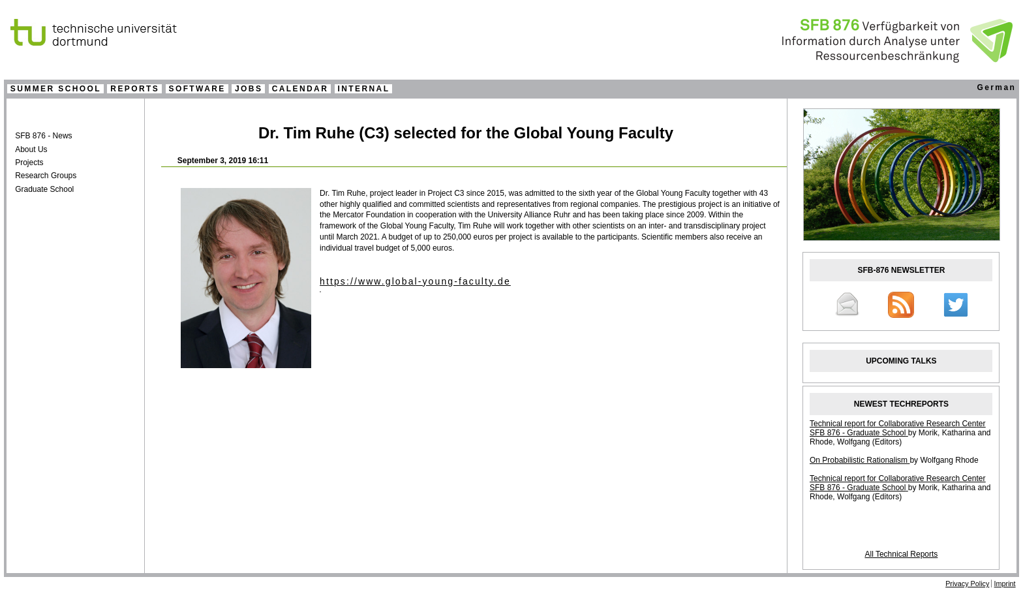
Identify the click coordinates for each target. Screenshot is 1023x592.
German (996, 87)
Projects (29, 162)
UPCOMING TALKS (901, 361)
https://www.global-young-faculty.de (415, 281)
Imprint (1005, 583)
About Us (31, 149)
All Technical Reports (901, 554)
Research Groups (45, 175)
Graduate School (44, 189)
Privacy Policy (967, 583)
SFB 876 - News (43, 135)
